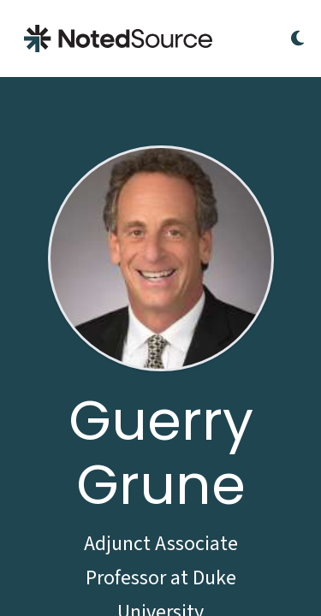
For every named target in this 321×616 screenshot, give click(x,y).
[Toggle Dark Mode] (297, 38)
